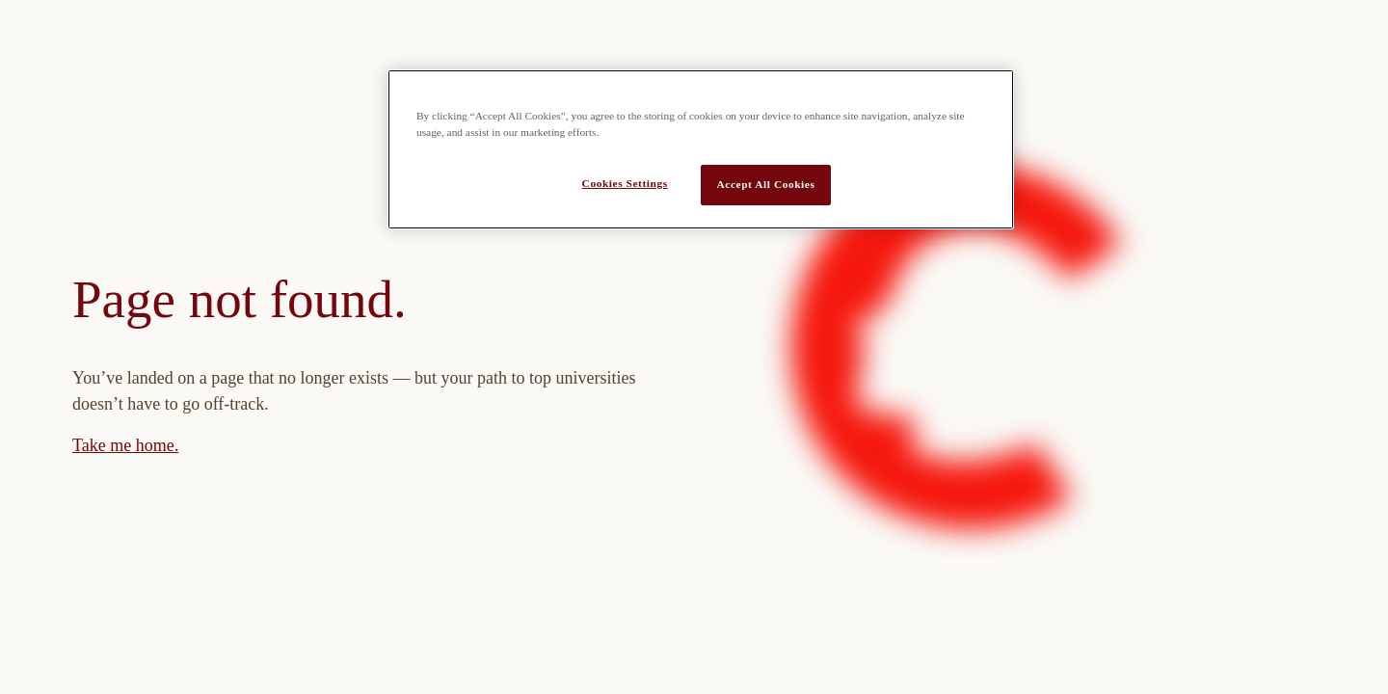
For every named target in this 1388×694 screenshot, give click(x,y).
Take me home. (125, 445)
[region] (700, 149)
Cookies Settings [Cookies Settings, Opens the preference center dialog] (625, 183)
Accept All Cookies (766, 184)
